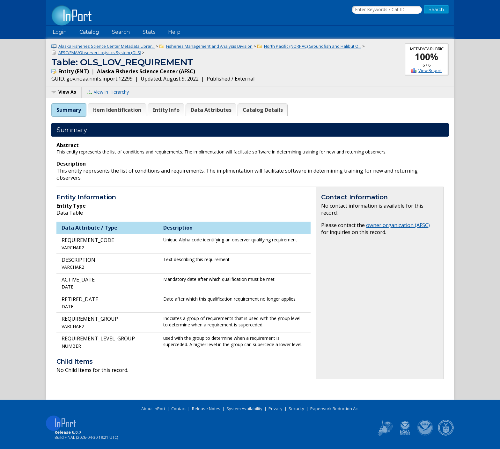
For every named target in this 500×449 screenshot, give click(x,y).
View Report (430, 70)
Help (174, 32)
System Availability (244, 408)
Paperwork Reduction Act (334, 408)
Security (296, 408)
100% (426, 57)
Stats (149, 32)
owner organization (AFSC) (398, 225)
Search (121, 32)
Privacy (275, 408)
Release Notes (206, 408)
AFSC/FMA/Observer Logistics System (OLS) (99, 52)
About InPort (153, 408)
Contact (178, 408)
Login (60, 32)
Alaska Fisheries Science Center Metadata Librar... (106, 46)
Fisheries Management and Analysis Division (209, 46)
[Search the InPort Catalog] (387, 10)
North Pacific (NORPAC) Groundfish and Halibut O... (312, 46)
